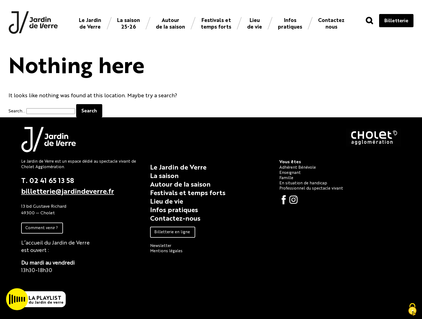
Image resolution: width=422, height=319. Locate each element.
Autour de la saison (170, 23)
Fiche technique (41, 282)
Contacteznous (331, 23)
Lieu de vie (254, 23)
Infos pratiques (290, 23)
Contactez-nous (175, 217)
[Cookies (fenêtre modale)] (412, 309)
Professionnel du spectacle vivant (311, 187)
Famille (286, 177)
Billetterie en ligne (172, 231)
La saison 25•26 (128, 23)
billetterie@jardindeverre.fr (67, 190)
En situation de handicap (303, 182)
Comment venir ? (41, 227)
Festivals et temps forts (216, 23)
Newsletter (160, 245)
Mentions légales (166, 250)
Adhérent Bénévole (297, 167)
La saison (164, 175)
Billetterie (396, 20)
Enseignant (290, 172)
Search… (17, 110)
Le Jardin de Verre (90, 23)
